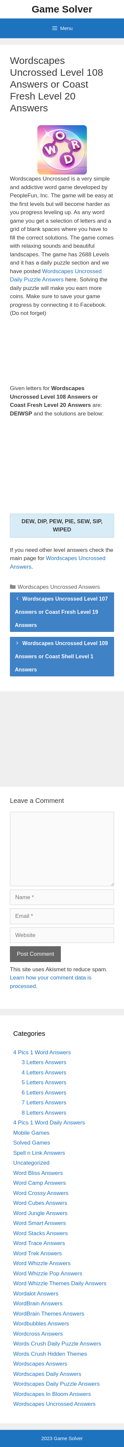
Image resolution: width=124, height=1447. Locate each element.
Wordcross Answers (38, 1334)
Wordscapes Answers (40, 1364)
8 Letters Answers (44, 1113)
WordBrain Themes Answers (48, 1314)
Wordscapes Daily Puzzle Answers (56, 1384)
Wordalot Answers (36, 1294)
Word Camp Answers (39, 1183)
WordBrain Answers (37, 1303)
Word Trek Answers (37, 1253)
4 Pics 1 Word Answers (42, 1052)
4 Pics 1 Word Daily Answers (49, 1123)
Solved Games (31, 1143)
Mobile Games (31, 1133)
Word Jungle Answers (40, 1213)
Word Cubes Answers (40, 1203)
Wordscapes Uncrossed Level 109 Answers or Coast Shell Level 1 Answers (61, 656)
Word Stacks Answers (40, 1233)
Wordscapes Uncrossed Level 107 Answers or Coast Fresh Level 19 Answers (61, 612)
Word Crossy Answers (40, 1193)
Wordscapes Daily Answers (47, 1374)
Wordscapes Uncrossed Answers (59, 587)
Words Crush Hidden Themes (50, 1354)
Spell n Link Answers (39, 1153)
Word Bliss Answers (38, 1173)
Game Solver (62, 9)
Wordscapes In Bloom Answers (52, 1394)
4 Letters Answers (44, 1072)
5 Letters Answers (44, 1082)
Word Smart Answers (39, 1223)
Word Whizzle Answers (42, 1263)
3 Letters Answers (44, 1062)
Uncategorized (31, 1163)
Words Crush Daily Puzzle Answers (57, 1344)
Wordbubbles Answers (41, 1323)
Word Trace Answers (39, 1243)
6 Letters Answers (44, 1093)
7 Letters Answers (44, 1102)
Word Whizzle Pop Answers (47, 1273)
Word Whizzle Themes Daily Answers (59, 1283)
